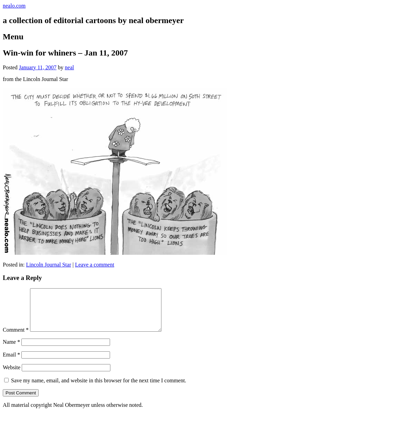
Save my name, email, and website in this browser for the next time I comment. (98, 389)
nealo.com (14, 6)
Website (11, 376)
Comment (16, 338)
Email (11, 363)
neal (69, 67)
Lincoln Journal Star (48, 265)
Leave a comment (94, 265)
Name (11, 350)
